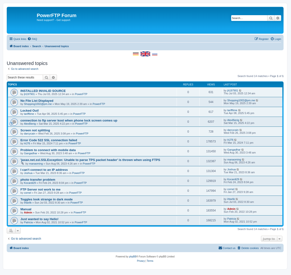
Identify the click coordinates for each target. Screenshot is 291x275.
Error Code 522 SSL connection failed (48, 140)
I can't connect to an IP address (44, 170)
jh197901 (29, 94)
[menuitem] (32, 39)
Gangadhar (30, 153)
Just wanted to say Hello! (39, 219)
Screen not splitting (35, 130)
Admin (28, 212)
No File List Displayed (36, 100)
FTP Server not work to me (40, 189)
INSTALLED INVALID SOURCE (43, 91)
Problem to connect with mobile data (48, 150)
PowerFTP (81, 94)
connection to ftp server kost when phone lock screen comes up (68, 120)
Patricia (28, 222)
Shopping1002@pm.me (38, 103)
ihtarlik (28, 202)
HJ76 (27, 143)
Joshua (28, 173)
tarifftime (29, 113)
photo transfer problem (37, 179)
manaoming (36, 163)
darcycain (29, 133)
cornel (27, 192)
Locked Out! (29, 110)
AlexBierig (30, 123)
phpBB (132, 256)
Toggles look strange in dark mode (46, 199)
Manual (25, 209)
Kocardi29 (30, 182)
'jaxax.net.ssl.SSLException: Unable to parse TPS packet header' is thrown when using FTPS (90, 160)
